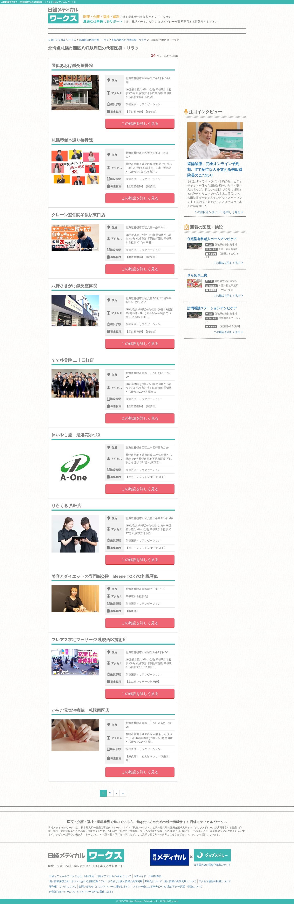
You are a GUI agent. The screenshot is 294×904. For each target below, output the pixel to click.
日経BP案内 (155, 876)
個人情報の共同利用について (180, 881)
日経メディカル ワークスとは (65, 876)
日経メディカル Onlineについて (113, 876)
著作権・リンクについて (62, 886)
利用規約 (89, 876)
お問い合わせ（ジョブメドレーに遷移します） (105, 886)
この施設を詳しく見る (139, 123)
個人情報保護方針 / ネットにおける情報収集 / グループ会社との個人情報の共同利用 (95, 881)
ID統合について (153, 881)
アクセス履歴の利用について (215, 881)
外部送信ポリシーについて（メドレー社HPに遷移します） (82, 891)
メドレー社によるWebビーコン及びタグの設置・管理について (167, 886)
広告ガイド (140, 876)
